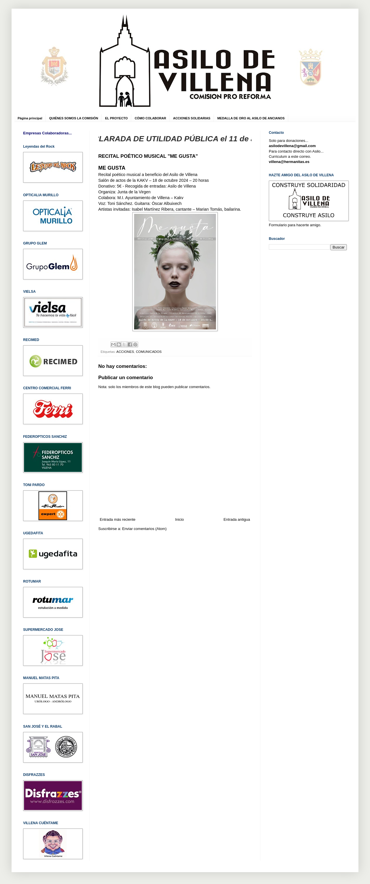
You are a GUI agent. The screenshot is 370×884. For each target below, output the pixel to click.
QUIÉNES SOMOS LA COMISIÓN (73, 118)
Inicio (179, 519)
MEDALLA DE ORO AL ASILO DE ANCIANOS (251, 118)
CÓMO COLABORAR (150, 118)
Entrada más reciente (118, 519)
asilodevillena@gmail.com (292, 146)
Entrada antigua (236, 519)
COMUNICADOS (149, 351)
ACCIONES (125, 351)
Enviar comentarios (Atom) (144, 529)
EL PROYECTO (116, 118)
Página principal (30, 118)
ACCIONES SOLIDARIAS (191, 118)
